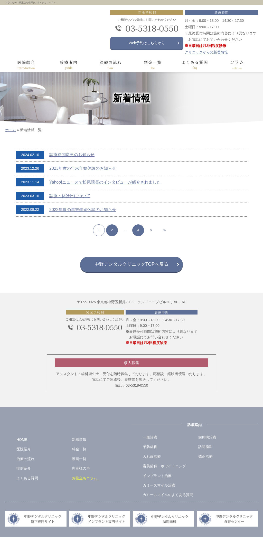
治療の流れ (25, 473)
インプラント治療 (157, 490)
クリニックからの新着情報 (207, 52)
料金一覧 (79, 464)
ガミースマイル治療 (159, 500)
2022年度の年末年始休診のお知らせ (82, 209)
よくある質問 (27, 493)
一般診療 (150, 452)
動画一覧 (79, 473)
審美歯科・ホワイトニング (164, 481)
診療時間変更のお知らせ (72, 155)
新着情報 (79, 454)
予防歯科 (150, 461)
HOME (21, 454)
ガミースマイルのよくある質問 (168, 509)
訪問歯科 (205, 461)
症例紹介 (23, 483)
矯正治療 (205, 471)
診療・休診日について (69, 196)
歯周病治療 (207, 452)
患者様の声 (81, 483)
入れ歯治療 (152, 471)
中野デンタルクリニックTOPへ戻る (132, 264)
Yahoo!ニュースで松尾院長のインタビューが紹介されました (105, 182)
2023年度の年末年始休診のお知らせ (82, 168)
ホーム (10, 130)
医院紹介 (23, 464)
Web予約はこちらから (148, 43)
